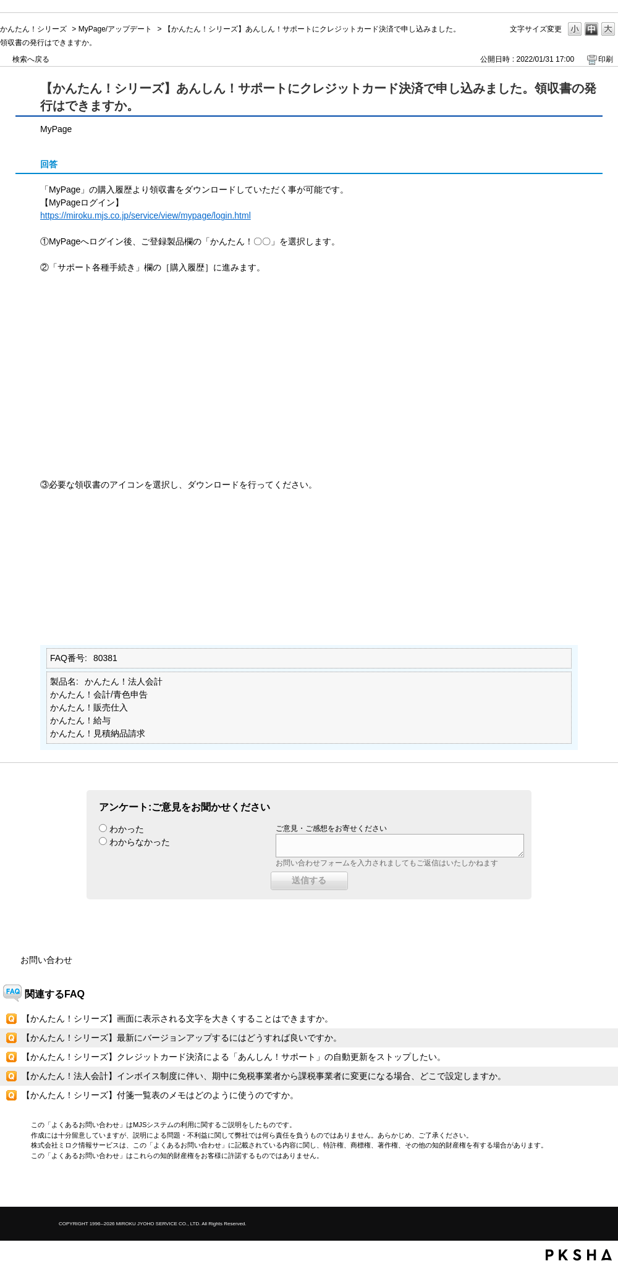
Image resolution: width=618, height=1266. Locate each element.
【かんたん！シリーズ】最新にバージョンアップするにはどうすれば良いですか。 (182, 1038)
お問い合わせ (46, 960)
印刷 (605, 59)
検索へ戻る (30, 59)
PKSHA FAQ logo (579, 1255)
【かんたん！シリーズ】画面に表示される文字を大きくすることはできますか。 (177, 1018)
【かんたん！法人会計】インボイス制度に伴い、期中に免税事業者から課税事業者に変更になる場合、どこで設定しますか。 (264, 1076)
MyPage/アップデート (115, 29)
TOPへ (587, 1186)
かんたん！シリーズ (33, 29)
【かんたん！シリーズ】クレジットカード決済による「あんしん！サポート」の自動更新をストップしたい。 (234, 1057)
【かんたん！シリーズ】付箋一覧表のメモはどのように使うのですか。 (160, 1095)
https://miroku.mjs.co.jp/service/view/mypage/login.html (145, 215)
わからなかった (139, 842)
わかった (126, 829)
